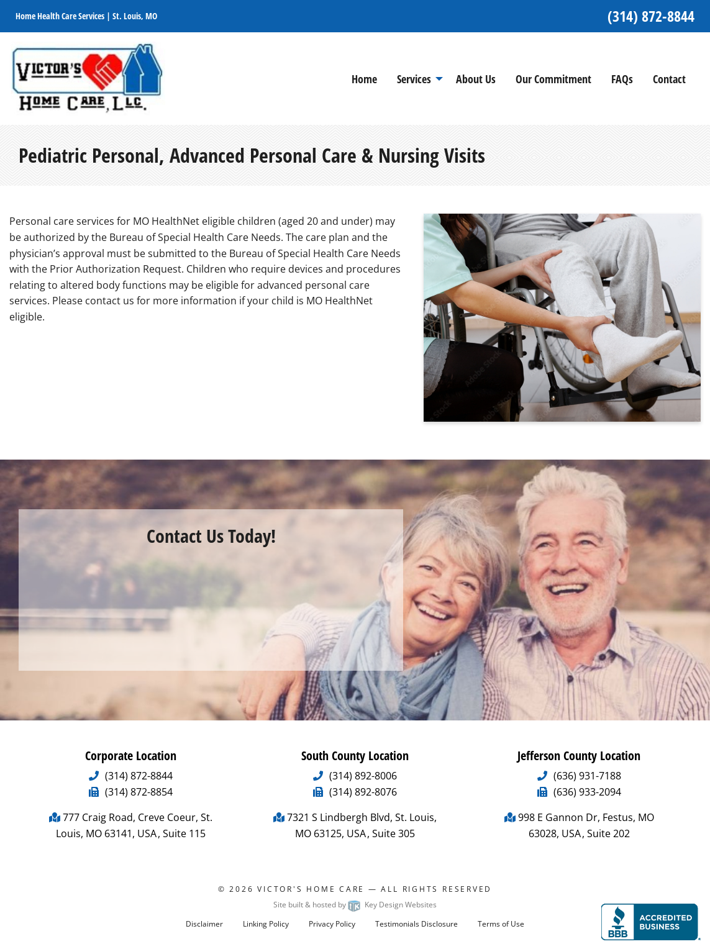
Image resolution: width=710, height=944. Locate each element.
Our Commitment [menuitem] (553, 78)
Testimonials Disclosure (416, 924)
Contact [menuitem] (669, 78)
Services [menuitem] (414, 78)
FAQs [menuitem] (622, 78)
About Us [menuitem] (476, 78)
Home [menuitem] (364, 78)
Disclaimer (204, 924)
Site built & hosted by (354, 904)
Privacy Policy (332, 924)
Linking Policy (266, 924)
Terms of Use (501, 924)
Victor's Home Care (311, 889)
